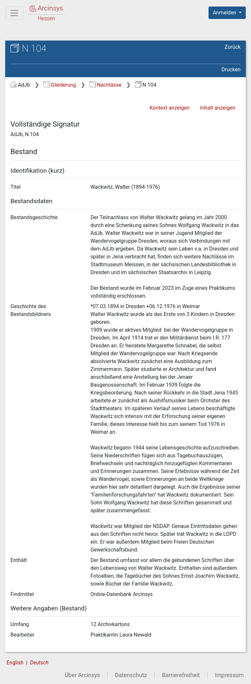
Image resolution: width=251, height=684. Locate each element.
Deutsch (39, 662)
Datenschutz (131, 675)
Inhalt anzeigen (217, 108)
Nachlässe (105, 85)
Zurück (233, 47)
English (15, 662)
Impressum (229, 675)
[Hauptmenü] (14, 13)
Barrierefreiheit (181, 675)
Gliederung (59, 85)
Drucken (231, 69)
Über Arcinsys (82, 675)
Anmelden (225, 12)
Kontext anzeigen (169, 108)
